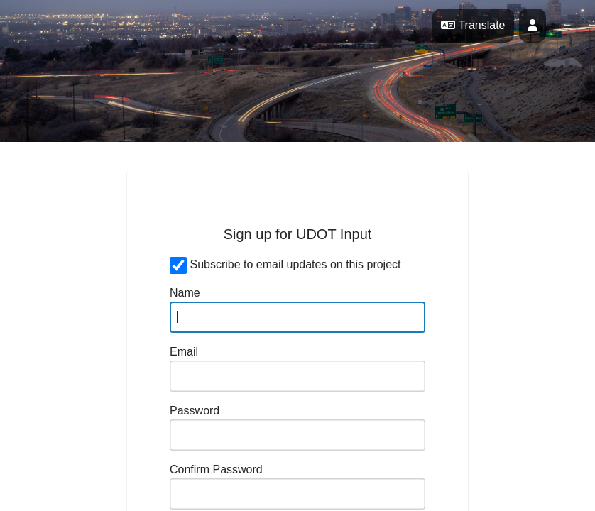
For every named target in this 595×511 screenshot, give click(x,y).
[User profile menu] (532, 26)
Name (185, 293)
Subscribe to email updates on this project (295, 264)
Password (194, 411)
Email (184, 352)
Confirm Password (216, 469)
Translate (473, 25)
